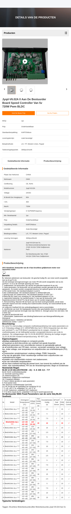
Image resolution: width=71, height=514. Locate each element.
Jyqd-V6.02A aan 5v (57, 507)
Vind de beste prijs (18, 113)
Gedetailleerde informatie (18, 161)
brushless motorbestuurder (20, 507)
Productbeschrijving (52, 161)
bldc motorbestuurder (40, 507)
